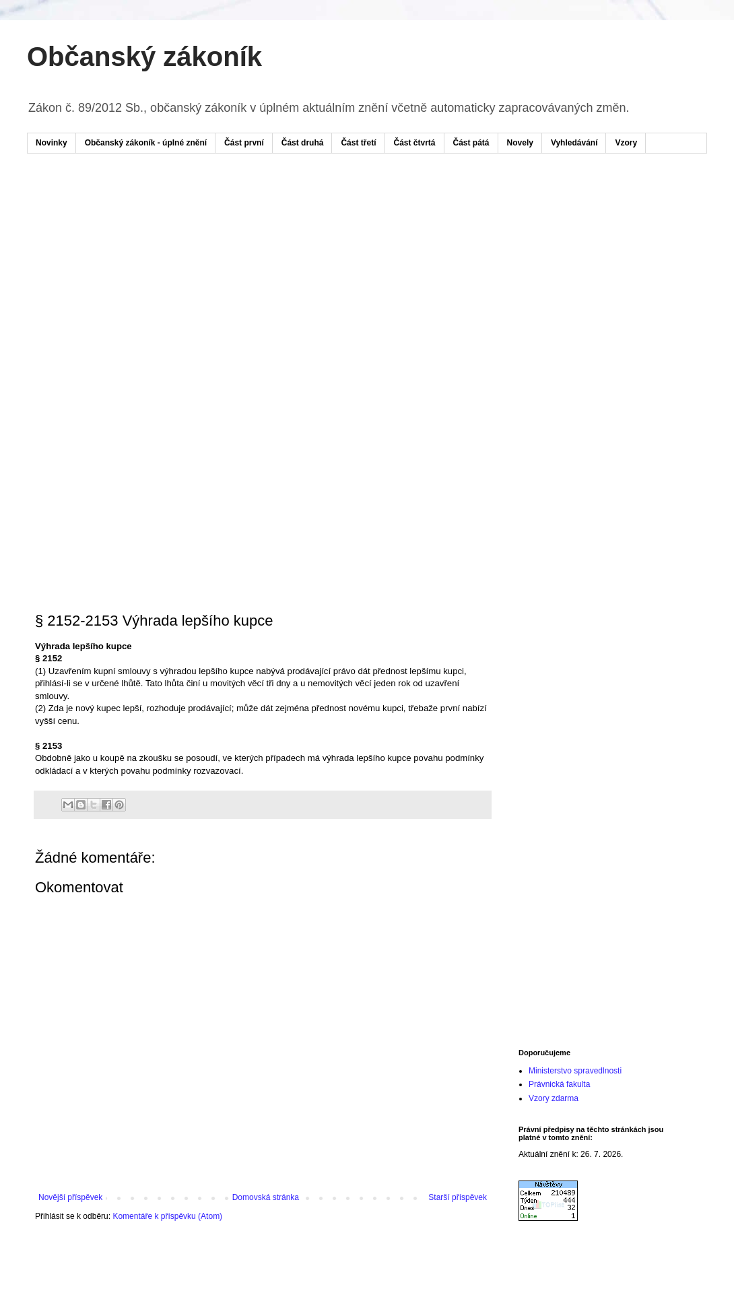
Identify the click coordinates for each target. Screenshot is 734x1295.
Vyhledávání (574, 142)
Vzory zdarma (553, 1098)
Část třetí (358, 142)
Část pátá (471, 142)
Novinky (51, 142)
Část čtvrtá (414, 142)
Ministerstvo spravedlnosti (575, 1070)
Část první (244, 142)
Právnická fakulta (559, 1084)
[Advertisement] (210, 268)
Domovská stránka (265, 1197)
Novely (520, 142)
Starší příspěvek (457, 1197)
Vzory (626, 142)
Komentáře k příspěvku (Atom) (167, 1216)
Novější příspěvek (70, 1197)
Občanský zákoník (144, 56)
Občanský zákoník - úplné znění (146, 142)
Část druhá (302, 142)
